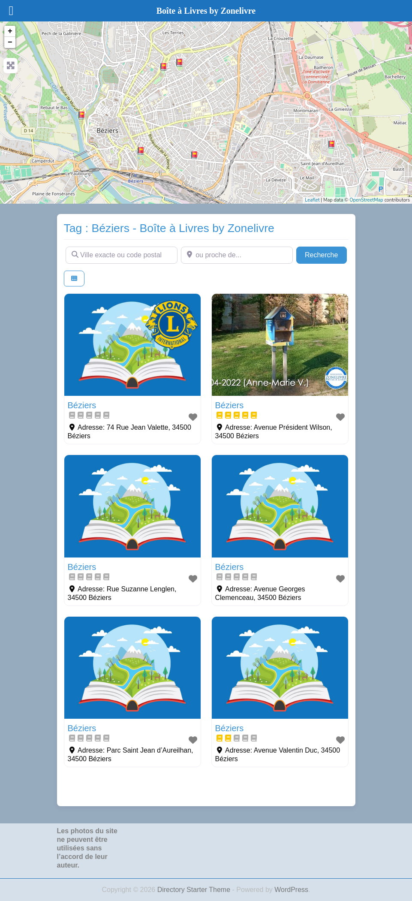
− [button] (10, 42)
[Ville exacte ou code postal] (121, 255)
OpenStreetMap (366, 200)
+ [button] (10, 31)
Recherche (326, 254)
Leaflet (312, 200)
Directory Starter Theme (194, 889)
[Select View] (74, 278)
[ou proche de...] (237, 255)
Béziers (82, 405)
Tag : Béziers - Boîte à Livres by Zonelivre (169, 228)
